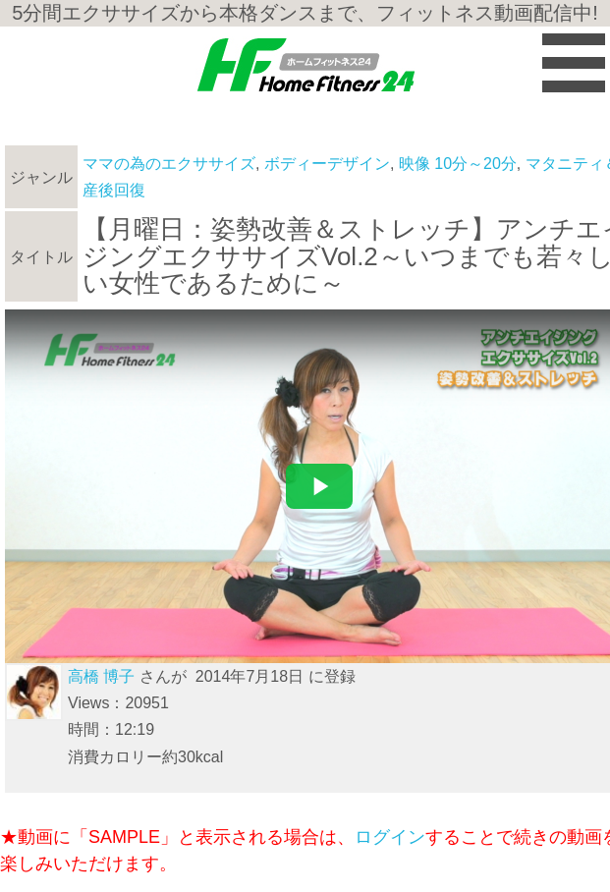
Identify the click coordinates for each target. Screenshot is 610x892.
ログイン (390, 837)
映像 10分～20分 (458, 163)
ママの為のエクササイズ (169, 163)
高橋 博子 (101, 676)
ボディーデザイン (327, 163)
